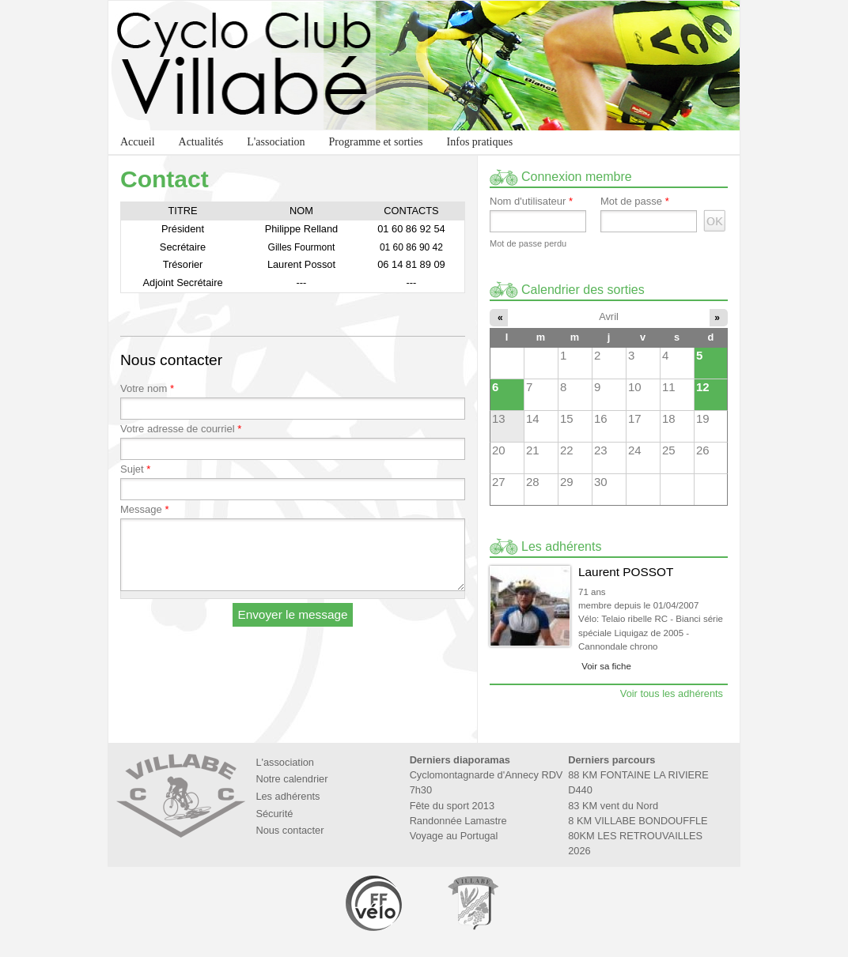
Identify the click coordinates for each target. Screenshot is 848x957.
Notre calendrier (291, 779)
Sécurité (274, 813)
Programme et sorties (376, 142)
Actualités (201, 142)
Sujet (135, 469)
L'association (276, 142)
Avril (609, 316)
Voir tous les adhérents (671, 693)
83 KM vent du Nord (613, 806)
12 (703, 387)
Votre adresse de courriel (180, 429)
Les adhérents (288, 796)
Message (144, 509)
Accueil (137, 142)
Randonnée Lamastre (458, 821)
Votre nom (147, 388)
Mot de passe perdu (528, 243)
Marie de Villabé (473, 903)
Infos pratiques (480, 142)
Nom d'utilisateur (531, 201)
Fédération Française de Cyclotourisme (374, 903)
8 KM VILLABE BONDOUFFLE (637, 821)
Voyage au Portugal (454, 836)
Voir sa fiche (606, 666)
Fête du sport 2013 (452, 806)
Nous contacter (290, 830)
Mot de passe (634, 201)
